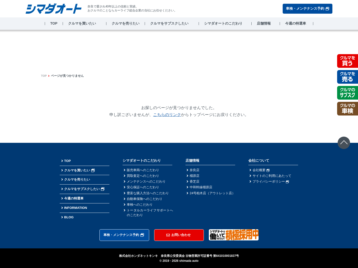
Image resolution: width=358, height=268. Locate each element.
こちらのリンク (167, 115)
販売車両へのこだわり (144, 170)
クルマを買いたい (82, 23)
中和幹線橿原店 (202, 189)
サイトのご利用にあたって (273, 176)
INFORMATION (76, 208)
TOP (53, 23)
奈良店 (195, 170)
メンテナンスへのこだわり (148, 183)
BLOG (69, 217)
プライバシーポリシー (272, 183)
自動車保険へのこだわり (146, 201)
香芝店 (195, 183)
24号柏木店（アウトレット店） (213, 197)
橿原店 (195, 176)
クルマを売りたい (125, 23)
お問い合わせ (178, 235)
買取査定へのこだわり (144, 176)
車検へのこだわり (141, 207)
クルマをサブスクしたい (169, 23)
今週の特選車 (295, 23)
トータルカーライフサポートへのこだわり (150, 216)
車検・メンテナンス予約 (307, 8)
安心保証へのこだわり (144, 189)
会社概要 (261, 170)
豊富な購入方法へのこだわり (149, 195)
